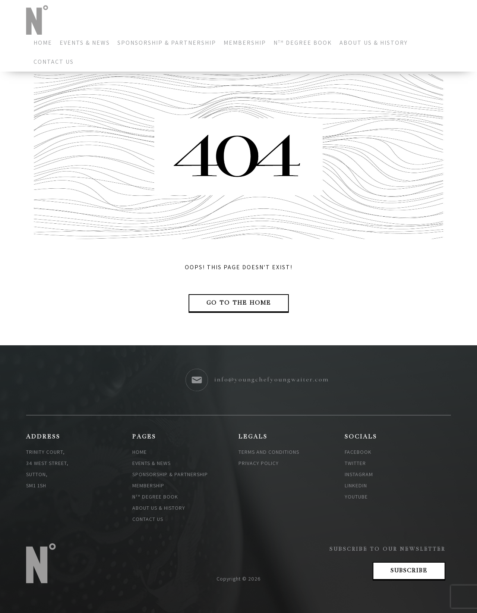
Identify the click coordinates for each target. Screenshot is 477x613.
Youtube (356, 496)
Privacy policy (258, 463)
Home (43, 43)
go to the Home (238, 303)
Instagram (359, 474)
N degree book (303, 43)
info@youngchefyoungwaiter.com (271, 380)
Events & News (85, 43)
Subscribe (409, 571)
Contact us (54, 62)
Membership (245, 43)
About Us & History (373, 43)
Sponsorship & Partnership (166, 43)
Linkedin (356, 485)
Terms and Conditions (268, 452)
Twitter (355, 463)
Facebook (358, 452)
